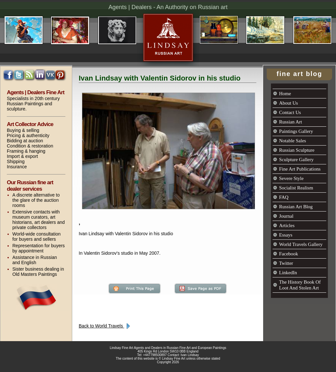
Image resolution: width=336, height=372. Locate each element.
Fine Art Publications (300, 169)
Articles (286, 225)
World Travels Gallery (301, 244)
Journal (286, 216)
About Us (288, 103)
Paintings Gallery (296, 131)
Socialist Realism (296, 187)
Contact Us (290, 112)
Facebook (288, 253)
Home (285, 93)
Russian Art (290, 121)
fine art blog (299, 73)
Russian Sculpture (297, 150)
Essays (285, 234)
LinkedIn (288, 272)
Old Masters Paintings (34, 274)
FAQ (284, 197)
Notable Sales (292, 140)
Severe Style (291, 178)
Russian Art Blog (296, 206)
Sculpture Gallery (296, 159)
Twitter (286, 263)
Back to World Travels (105, 325)
